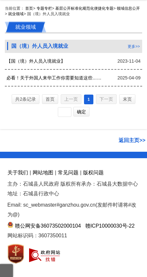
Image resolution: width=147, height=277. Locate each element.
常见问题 (68, 172)
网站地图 (43, 172)
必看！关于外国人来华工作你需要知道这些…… (53, 77)
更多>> (134, 46)
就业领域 (16, 14)
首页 (29, 8)
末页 (127, 99)
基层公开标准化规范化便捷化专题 (84, 8)
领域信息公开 (128, 8)
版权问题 (93, 172)
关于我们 (17, 172)
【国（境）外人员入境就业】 (35, 61)
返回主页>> (132, 140)
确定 (81, 111)
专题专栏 (44, 8)
